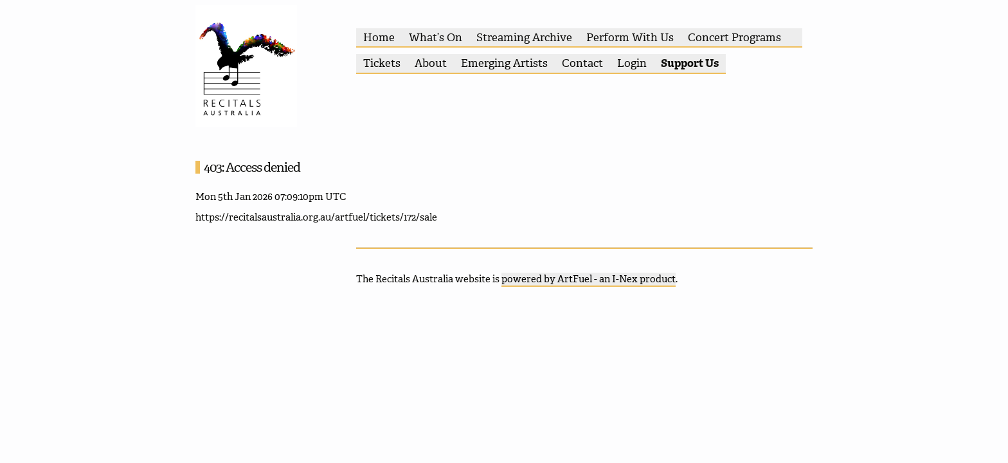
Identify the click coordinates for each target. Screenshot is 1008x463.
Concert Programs (734, 37)
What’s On (435, 37)
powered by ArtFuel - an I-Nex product (588, 279)
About (431, 63)
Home (379, 37)
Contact (582, 63)
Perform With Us (630, 37)
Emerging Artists (504, 63)
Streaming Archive (524, 37)
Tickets (382, 63)
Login (632, 63)
